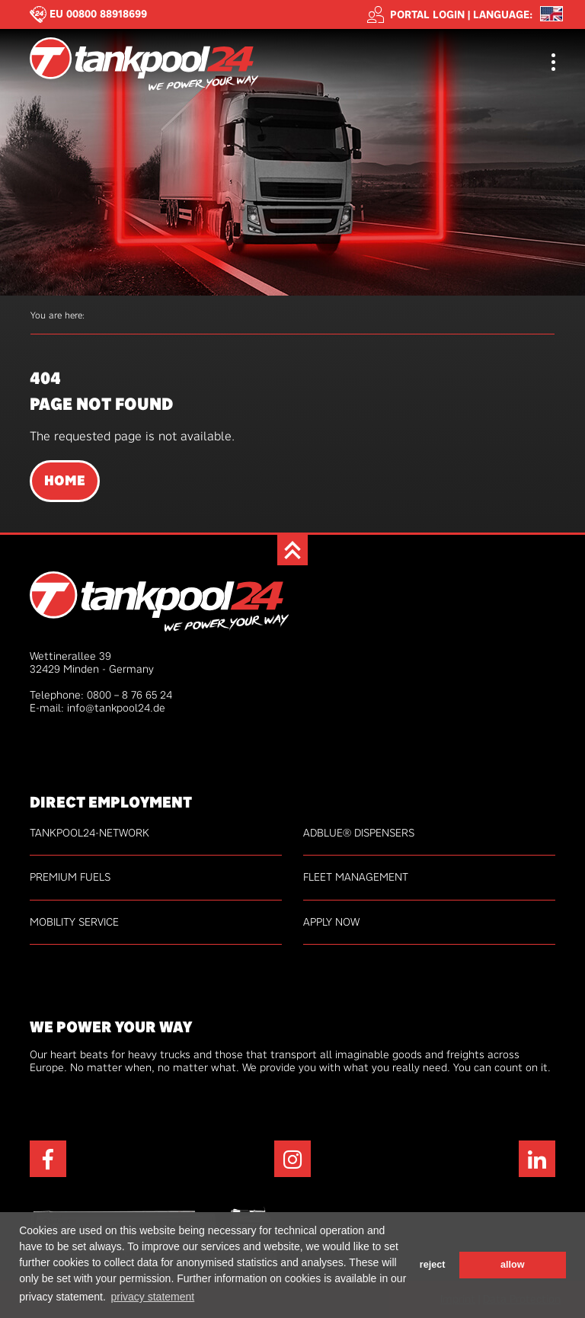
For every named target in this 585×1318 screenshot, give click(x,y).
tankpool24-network (89, 833)
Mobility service (74, 922)
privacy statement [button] (152, 1297)
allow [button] (512, 1264)
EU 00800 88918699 (98, 14)
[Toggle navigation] (553, 63)
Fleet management (355, 877)
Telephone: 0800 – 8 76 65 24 (101, 695)
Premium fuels (70, 877)
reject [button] (433, 1264)
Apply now (331, 922)
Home (64, 481)
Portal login (416, 14)
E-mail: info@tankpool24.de (97, 708)
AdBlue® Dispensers (358, 833)
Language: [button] (502, 14)
